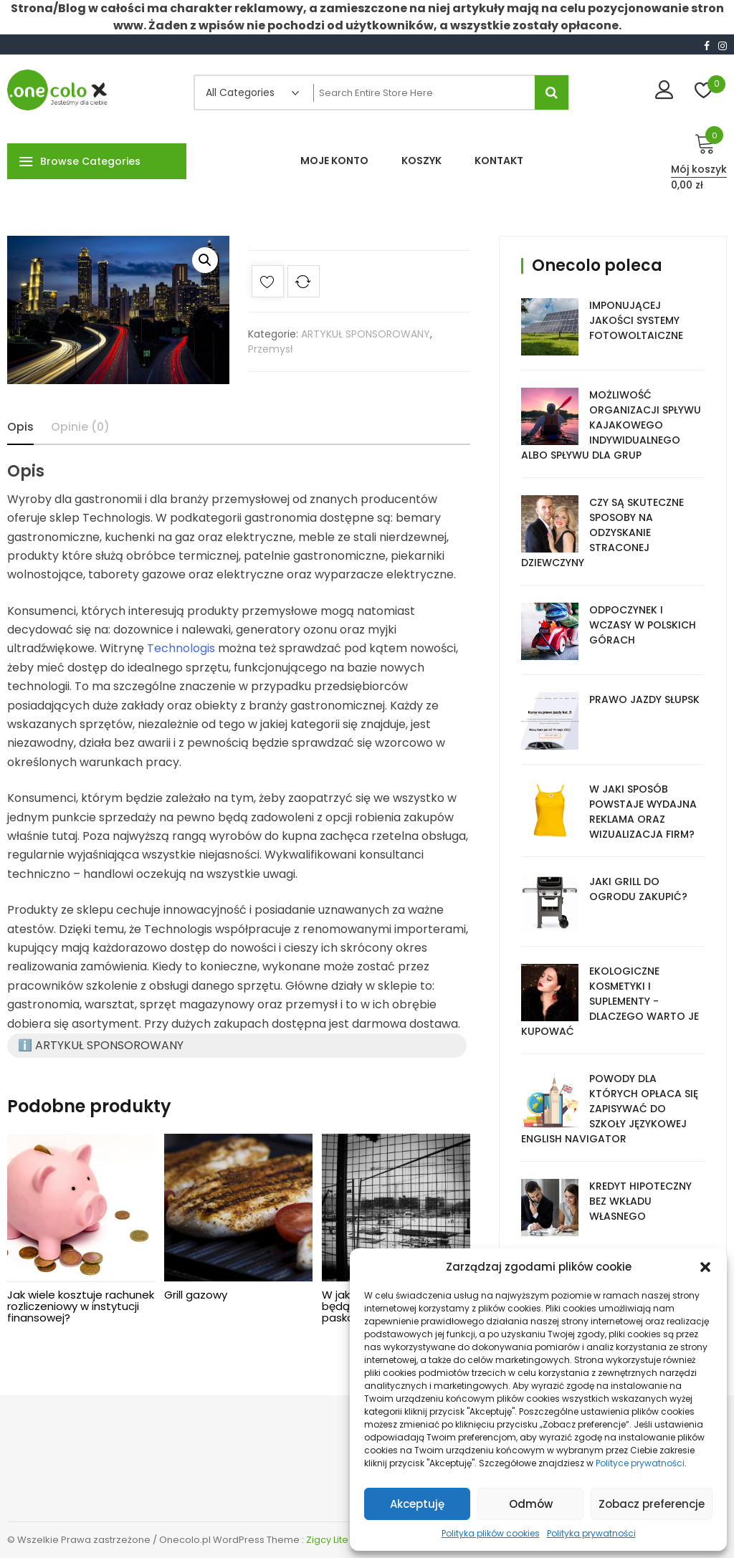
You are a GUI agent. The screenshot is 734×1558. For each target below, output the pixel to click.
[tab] (20, 427)
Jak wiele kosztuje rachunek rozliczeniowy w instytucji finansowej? (80, 1306)
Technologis (181, 648)
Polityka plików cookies (491, 1533)
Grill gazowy (195, 1294)
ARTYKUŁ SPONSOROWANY (365, 334)
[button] (705, 1267)
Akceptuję (417, 1503)
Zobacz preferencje (652, 1503)
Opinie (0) (80, 427)
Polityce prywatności (640, 1463)
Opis (20, 427)
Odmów (531, 1503)
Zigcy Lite (327, 1540)
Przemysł (270, 349)
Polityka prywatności (591, 1533)
